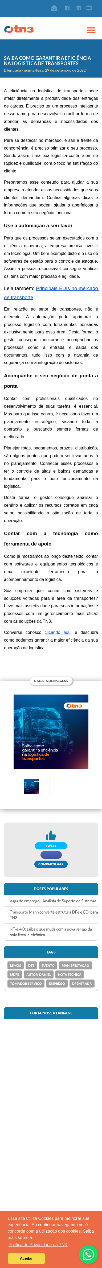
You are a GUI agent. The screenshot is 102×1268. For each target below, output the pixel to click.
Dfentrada (82, 984)
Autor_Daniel (38, 975)
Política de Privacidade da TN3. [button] (38, 1244)
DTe (31, 966)
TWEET (51, 846)
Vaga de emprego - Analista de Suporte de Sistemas (53, 900)
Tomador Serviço (26, 984)
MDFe (14, 975)
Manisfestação (75, 966)
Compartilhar (51, 864)
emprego (57, 984)
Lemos (15, 966)
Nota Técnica (69, 975)
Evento (48, 966)
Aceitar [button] (26, 1258)
